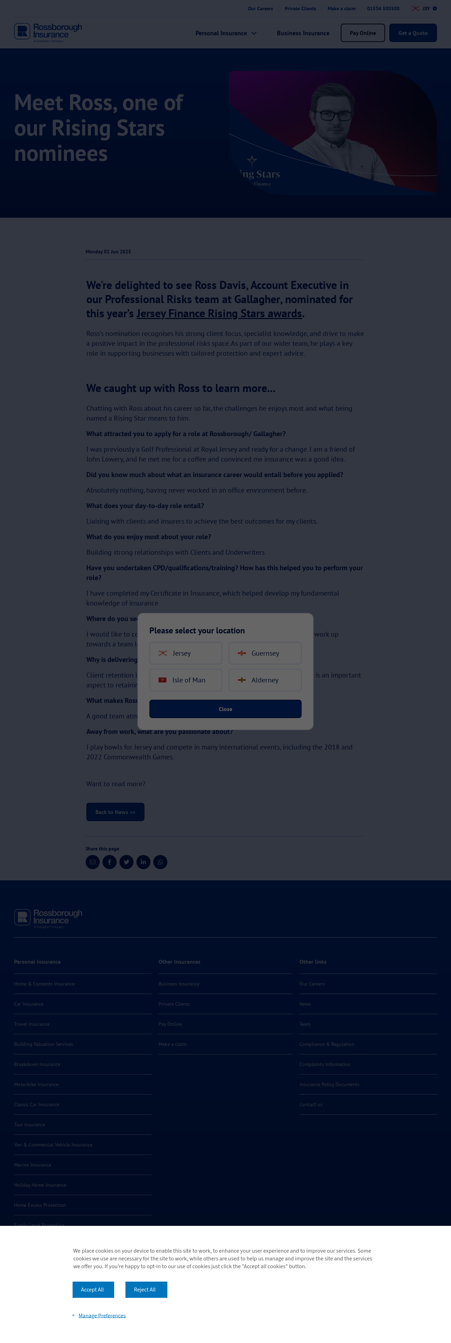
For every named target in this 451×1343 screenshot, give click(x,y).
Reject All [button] (144, 1290)
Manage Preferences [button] (102, 1315)
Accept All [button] (92, 1290)
